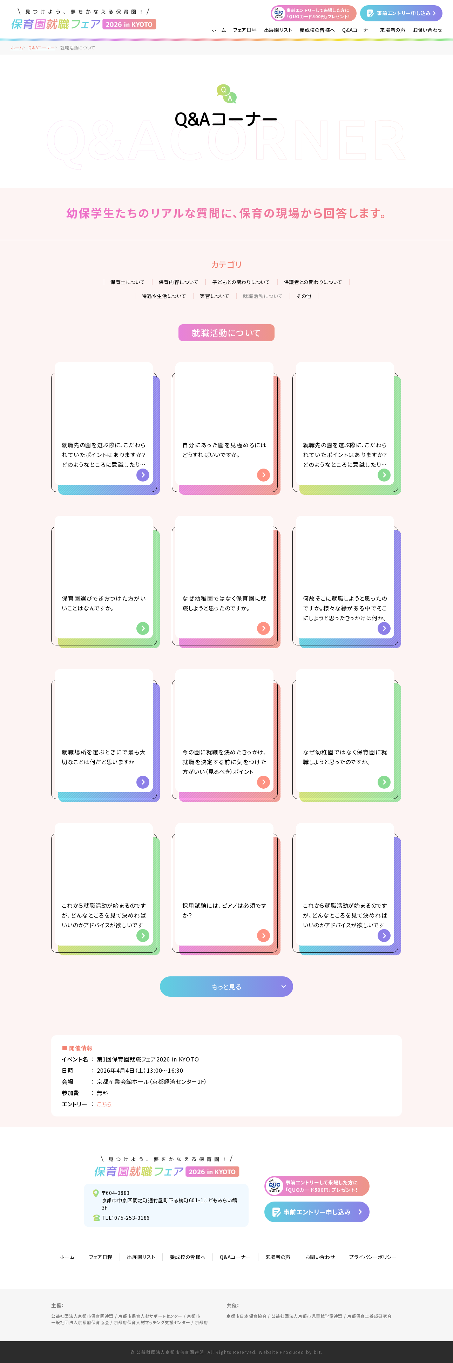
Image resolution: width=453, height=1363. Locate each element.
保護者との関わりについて (313, 281)
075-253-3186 (132, 1217)
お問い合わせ (427, 29)
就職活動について (263, 295)
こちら (104, 1104)
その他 (304, 295)
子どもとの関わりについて (241, 281)
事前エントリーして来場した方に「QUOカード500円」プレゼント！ (318, 13)
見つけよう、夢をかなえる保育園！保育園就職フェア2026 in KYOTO (167, 1166)
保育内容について (179, 281)
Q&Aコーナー (357, 29)
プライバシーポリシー (373, 1256)
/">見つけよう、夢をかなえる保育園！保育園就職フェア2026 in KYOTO (84, 18)
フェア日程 (245, 29)
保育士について (127, 281)
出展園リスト (278, 29)
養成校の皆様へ (317, 29)
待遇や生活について (164, 295)
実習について (214, 295)
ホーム (218, 29)
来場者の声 (393, 29)
